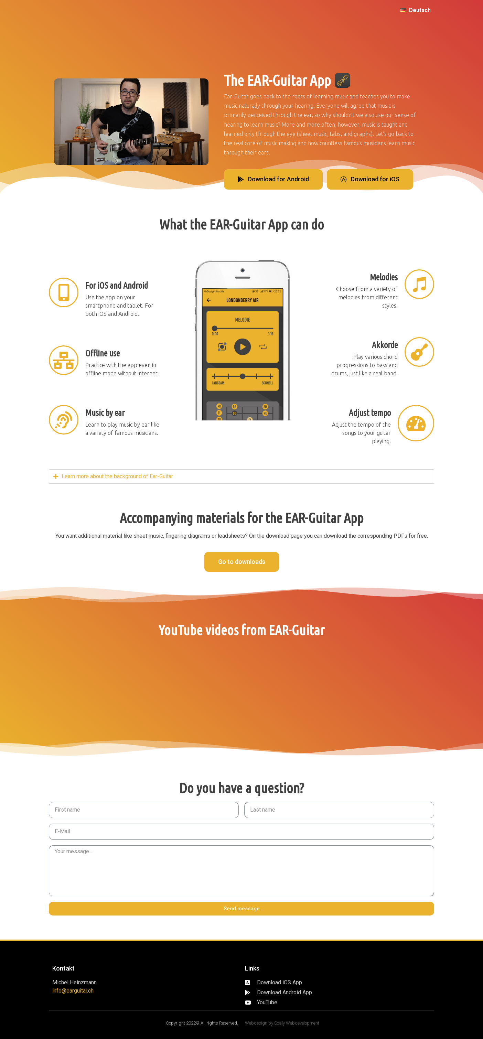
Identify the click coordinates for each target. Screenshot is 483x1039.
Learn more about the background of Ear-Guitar (117, 476)
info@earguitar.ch (73, 990)
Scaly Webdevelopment (296, 1023)
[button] (273, 179)
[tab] (241, 476)
